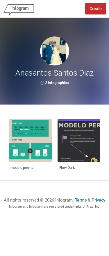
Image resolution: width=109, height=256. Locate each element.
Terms (81, 200)
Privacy (98, 200)
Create (96, 8)
